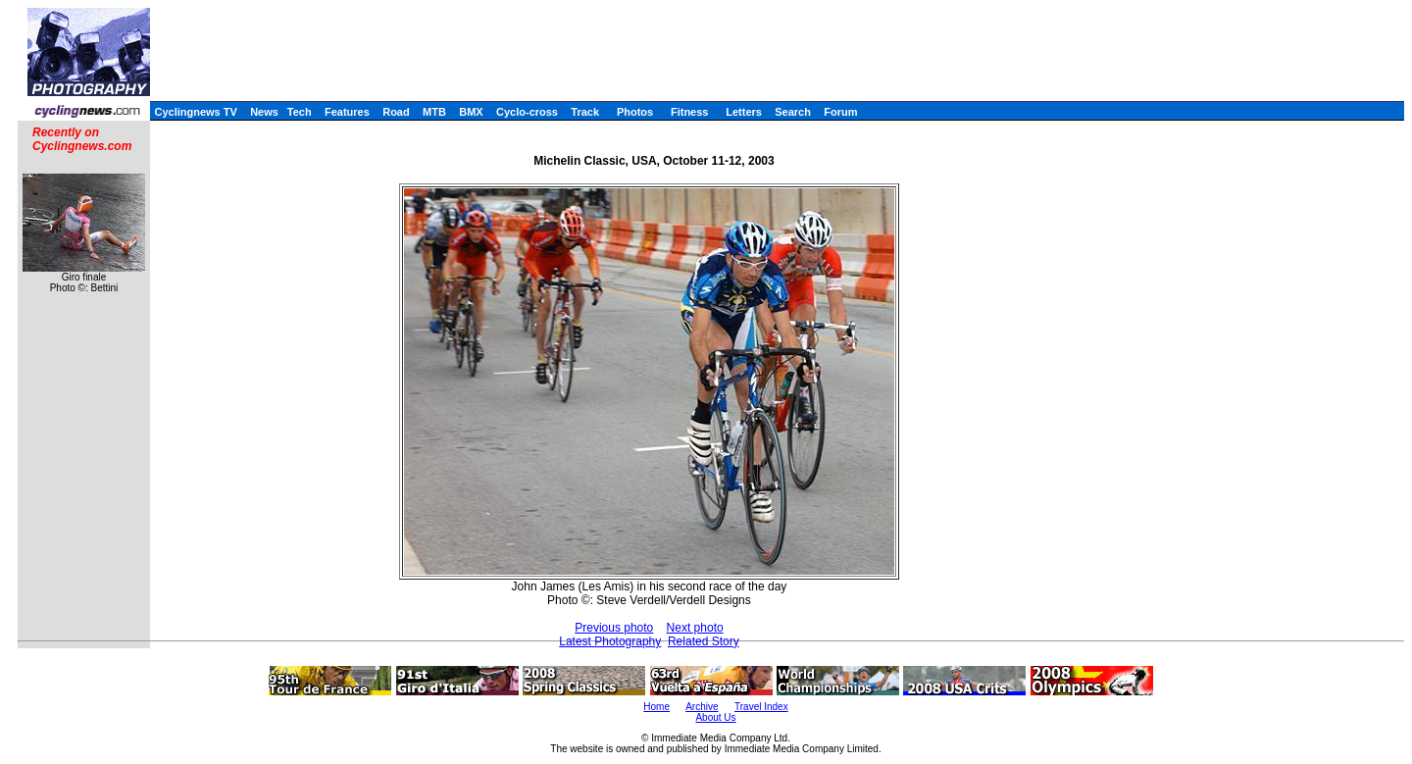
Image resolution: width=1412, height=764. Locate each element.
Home (656, 706)
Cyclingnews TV (195, 112)
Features (347, 112)
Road (396, 112)
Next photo (695, 628)
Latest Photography (610, 641)
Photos (635, 112)
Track (585, 112)
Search (793, 112)
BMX (470, 112)
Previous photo (614, 628)
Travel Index (761, 706)
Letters (744, 112)
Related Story (703, 641)
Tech (299, 112)
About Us (715, 717)
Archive (701, 706)
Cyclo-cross (527, 112)
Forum (840, 112)
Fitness (690, 112)
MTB (434, 112)
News (264, 112)
